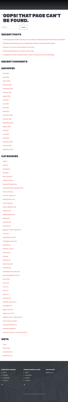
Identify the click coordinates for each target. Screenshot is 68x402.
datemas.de (6, 218)
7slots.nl (5, 165)
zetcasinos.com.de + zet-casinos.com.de (15, 332)
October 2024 (7, 119)
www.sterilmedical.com (10, 324)
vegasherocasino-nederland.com (12, 317)
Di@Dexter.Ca (49, 372)
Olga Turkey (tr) (8, 264)
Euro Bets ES (6, 226)
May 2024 (6, 138)
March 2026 (6, 81)
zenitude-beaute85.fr (9, 328)
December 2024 (8, 115)
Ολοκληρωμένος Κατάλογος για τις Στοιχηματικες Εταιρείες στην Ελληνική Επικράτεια (29, 43)
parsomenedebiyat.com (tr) (11, 275)
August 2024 (7, 126)
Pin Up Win (6, 279)
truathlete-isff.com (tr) (9, 302)
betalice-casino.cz (8, 180)
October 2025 (7, 92)
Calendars (6, 378)
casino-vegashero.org (9, 207)
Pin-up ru (5, 286)
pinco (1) (5, 290)
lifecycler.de (6, 252)
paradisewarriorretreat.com (11, 271)
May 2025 (6, 107)
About (5, 372)
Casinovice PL (7, 210)
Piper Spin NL (7, 298)
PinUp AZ (6, 294)
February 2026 (7, 85)
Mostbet (5, 256)
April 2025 (6, 111)
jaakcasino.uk (7, 245)
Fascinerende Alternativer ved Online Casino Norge (18, 51)
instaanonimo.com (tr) (9, 237)
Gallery (27, 378)
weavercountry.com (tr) (10, 321)
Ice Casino (6, 233)
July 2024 (6, 130)
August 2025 (7, 96)
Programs (28, 375)
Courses (5, 375)
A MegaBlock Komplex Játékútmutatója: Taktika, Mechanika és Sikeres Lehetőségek (28, 54)
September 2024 (8, 123)
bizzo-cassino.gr (8, 191)
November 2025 (8, 88)
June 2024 (6, 134)
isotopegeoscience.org (10, 241)
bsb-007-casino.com (9, 195)
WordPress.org (7, 355)
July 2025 (6, 100)
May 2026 (6, 73)
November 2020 (8, 142)
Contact (5, 380)
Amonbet (5, 172)
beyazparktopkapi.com (10, 184)
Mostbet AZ (6, 260)
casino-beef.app (7, 203)
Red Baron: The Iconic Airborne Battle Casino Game (18, 47)
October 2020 (7, 145)
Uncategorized (7, 305)
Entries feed (6, 348)
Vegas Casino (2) (8, 309)
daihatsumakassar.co (9, 214)
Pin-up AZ (6, 283)
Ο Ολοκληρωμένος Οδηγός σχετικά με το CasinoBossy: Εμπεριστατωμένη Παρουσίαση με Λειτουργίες (34, 39)
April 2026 (6, 77)
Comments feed (7, 352)
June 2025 (6, 104)
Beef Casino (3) (7, 176)
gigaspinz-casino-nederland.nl (12, 229)
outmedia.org (7, 267)
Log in (4, 344)
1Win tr (5, 161)
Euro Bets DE (7, 222)
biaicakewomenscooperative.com (13, 188)
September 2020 (8, 149)
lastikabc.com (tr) (8, 248)
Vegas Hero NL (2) (8, 313)
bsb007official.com (9, 199)
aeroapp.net (6, 169)
